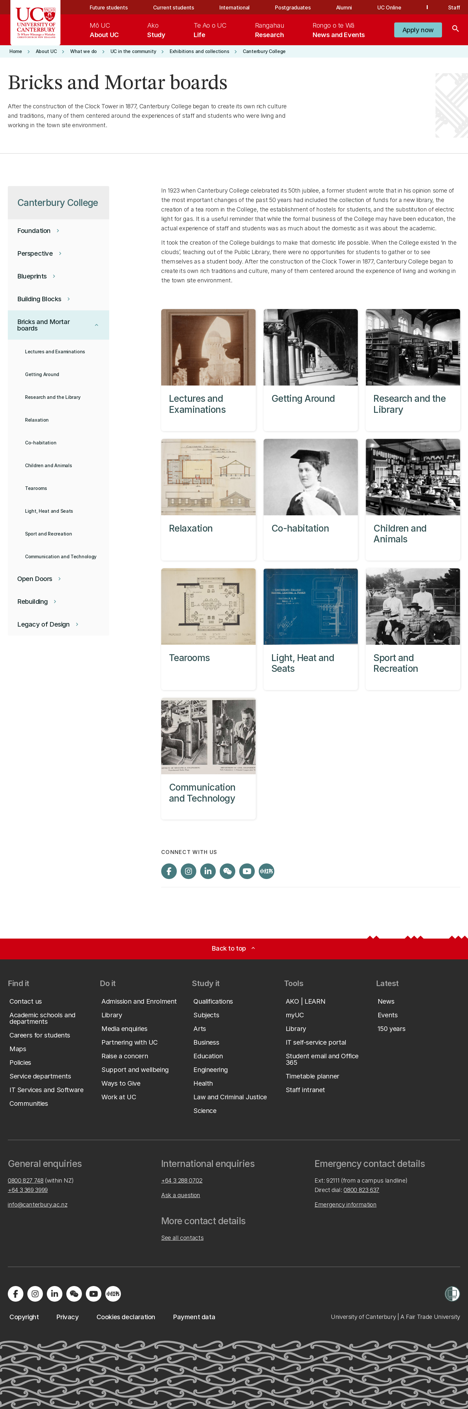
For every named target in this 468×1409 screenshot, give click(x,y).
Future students (108, 7)
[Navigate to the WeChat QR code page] (227, 871)
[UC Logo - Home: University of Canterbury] (35, 23)
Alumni (344, 7)
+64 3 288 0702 (181, 1180)
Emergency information (345, 1204)
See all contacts (182, 1237)
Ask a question (180, 1195)
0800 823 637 (361, 1189)
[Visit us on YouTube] (247, 871)
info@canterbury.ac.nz (37, 1204)
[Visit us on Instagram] (188, 871)
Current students (173, 7)
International (234, 7)
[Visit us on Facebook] (169, 871)
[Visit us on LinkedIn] (208, 871)
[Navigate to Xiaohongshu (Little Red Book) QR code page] (266, 871)
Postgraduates (292, 7)
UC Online (389, 7)
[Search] (455, 29)
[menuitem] (104, 30)
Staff (454, 7)
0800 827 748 (26, 1180)
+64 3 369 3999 (28, 1189)
